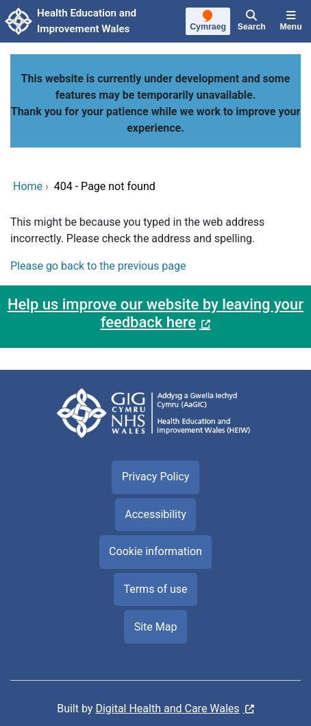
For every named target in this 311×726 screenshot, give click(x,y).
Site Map (155, 626)
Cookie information (155, 551)
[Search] (251, 21)
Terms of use (155, 589)
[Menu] (291, 21)
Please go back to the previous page (98, 265)
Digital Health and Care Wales (167, 708)
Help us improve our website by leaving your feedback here (155, 313)
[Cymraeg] (208, 22)
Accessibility (155, 514)
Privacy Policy (156, 476)
